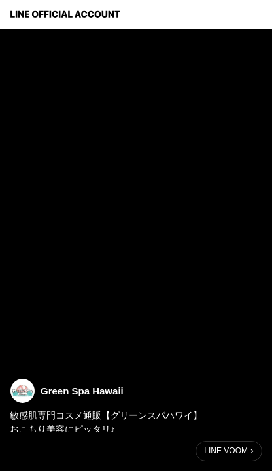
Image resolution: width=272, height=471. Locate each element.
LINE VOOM (226, 450)
